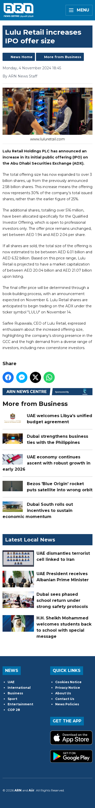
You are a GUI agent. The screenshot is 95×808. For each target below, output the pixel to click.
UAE (11, 682)
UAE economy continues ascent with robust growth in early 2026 (46, 463)
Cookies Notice (68, 682)
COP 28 (14, 710)
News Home (21, 57)
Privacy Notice (67, 688)
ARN (18, 790)
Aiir (31, 790)
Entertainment (20, 704)
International (19, 688)
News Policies (67, 704)
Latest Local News (30, 540)
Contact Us (64, 699)
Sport (12, 699)
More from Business (62, 57)
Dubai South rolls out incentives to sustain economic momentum (38, 510)
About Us (63, 693)
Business (15, 693)
